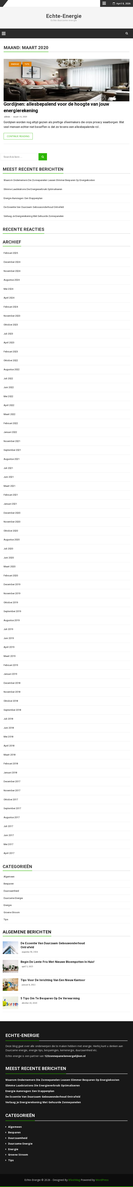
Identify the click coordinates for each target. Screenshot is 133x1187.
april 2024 (9, 297)
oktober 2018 (11, 701)
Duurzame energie (13, 898)
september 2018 (12, 710)
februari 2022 (11, 423)
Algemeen (9, 876)
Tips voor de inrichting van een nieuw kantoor (53, 980)
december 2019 (12, 584)
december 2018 (12, 683)
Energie (15, 64)
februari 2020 (11, 575)
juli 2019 (8, 629)
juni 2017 (9, 835)
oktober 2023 (11, 324)
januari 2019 (10, 674)
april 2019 (9, 647)
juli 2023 (8, 333)
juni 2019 (9, 638)
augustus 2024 (12, 280)
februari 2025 (11, 253)
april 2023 (9, 342)
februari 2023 (11, 351)
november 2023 (12, 315)
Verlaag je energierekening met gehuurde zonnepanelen (34, 216)
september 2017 (12, 808)
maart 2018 (9, 754)
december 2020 (12, 513)
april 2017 (9, 853)
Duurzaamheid (11, 891)
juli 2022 (8, 378)
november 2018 (12, 691)
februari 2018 (11, 763)
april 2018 (9, 745)
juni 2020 (9, 557)
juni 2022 (9, 387)
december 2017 (12, 781)
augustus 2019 (12, 620)
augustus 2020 (12, 539)
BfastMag (74, 1180)
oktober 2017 (11, 799)
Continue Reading (18, 136)
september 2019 (12, 611)
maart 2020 (9, 566)
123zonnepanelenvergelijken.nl (64, 1056)
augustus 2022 (12, 369)
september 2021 (12, 450)
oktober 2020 (11, 530)
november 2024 (12, 271)
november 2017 (12, 790)
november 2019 (12, 593)
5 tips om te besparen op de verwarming (50, 998)
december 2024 (12, 262)
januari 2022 (10, 432)
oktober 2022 (11, 360)
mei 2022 (8, 396)
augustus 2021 (12, 459)
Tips (27, 64)
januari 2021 (10, 503)
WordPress (102, 1180)
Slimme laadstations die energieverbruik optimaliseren (33, 189)
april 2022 (9, 405)
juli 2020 (8, 548)
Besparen (9, 883)
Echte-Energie (63, 16)
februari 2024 (11, 306)
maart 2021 (9, 486)
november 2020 (12, 521)
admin (7, 116)
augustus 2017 (12, 817)
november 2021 (12, 441)
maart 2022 (9, 414)
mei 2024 (8, 289)
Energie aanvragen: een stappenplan (23, 198)
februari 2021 (11, 494)
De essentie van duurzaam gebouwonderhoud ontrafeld (34, 207)
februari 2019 (11, 665)
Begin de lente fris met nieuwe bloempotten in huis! (57, 962)
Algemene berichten (27, 932)
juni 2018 (9, 727)
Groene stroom (12, 912)
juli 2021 (8, 468)
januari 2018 (10, 772)
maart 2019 (9, 656)
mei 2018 (8, 736)
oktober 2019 (11, 602)
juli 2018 (8, 718)
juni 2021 (9, 477)
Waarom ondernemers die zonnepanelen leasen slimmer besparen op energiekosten (49, 180)
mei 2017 (8, 844)
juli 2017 (8, 826)
